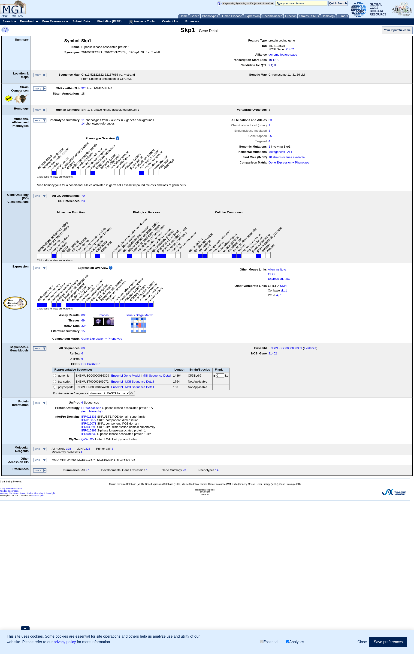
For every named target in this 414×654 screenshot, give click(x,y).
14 (83, 123)
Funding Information (9, 491)
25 (270, 136)
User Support (37, 495)
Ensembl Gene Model (125, 375)
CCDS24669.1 (91, 364)
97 (87, 470)
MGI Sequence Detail (156, 375)
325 (87, 448)
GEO (271, 274)
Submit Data (81, 21)
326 (83, 88)
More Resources (53, 21)
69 (83, 320)
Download (27, 21)
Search (7, 21)
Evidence (310, 348)
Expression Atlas (279, 278)
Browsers (192, 21)
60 (83, 348)
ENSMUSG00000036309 (285, 348)
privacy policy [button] (65, 642)
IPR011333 (88, 416)
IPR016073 (88, 423)
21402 (290, 49)
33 (270, 120)
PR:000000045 (91, 408)
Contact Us (170, 21)
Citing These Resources (11, 489)
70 (83, 195)
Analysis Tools (142, 22)
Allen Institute (277, 269)
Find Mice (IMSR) (109, 21)
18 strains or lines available (287, 157)
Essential (269, 642)
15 (83, 331)
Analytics (295, 642)
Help (13, 15)
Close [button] (362, 642)
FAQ (20, 15)
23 (83, 201)
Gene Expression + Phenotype (289, 162)
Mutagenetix (277, 152)
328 (68, 448)
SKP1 (284, 286)
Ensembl (117, 381)
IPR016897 (88, 430)
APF (290, 152)
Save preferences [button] (388, 642)
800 (83, 315)
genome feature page (283, 54)
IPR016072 (88, 420)
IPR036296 (88, 427)
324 (83, 325)
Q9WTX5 (87, 439)
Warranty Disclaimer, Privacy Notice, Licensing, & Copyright (27, 493)
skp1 (284, 290)
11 (83, 120)
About (5, 15)
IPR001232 (88, 434)
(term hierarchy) (92, 411)
